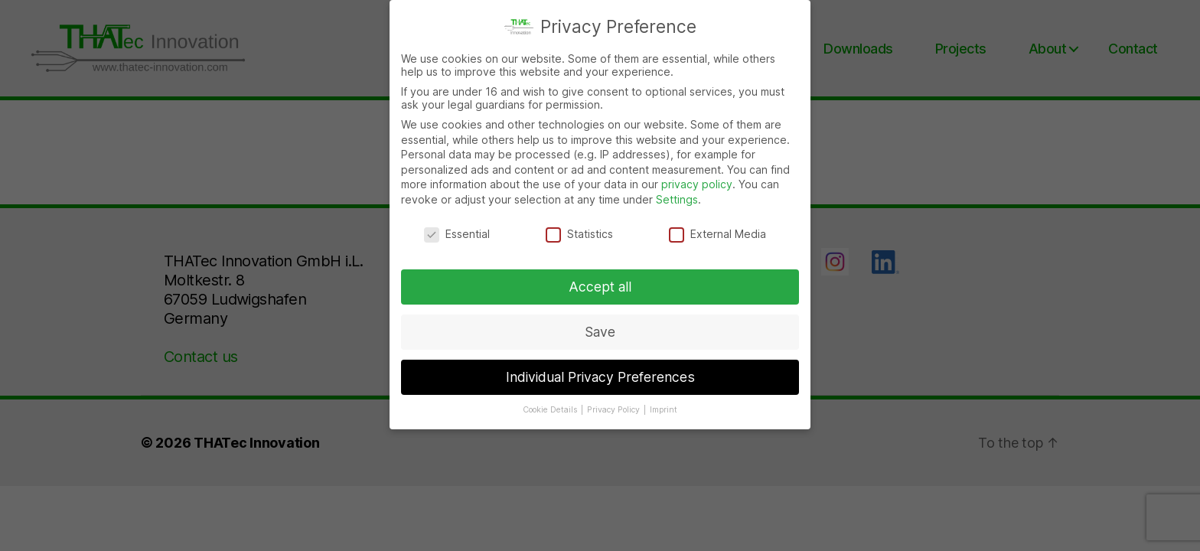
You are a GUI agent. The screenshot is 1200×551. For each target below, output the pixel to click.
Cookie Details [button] (551, 408)
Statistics (579, 232)
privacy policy (696, 182)
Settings (677, 197)
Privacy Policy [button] (614, 408)
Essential (457, 232)
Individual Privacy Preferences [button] (600, 375)
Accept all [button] (600, 285)
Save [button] (600, 330)
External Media (717, 232)
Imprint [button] (663, 408)
